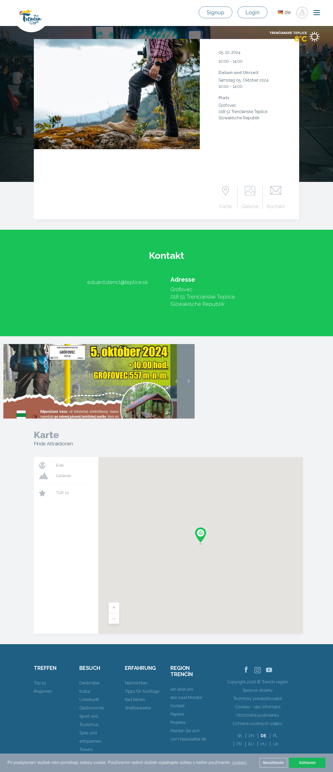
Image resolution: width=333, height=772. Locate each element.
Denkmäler (89, 683)
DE (263, 735)
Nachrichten (136, 683)
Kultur (84, 691)
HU (263, 744)
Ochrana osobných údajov (257, 723)
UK (276, 744)
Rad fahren (135, 699)
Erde (60, 465)
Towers (86, 749)
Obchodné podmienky (257, 715)
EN (251, 735)
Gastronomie (91, 707)
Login (252, 12)
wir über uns (181, 689)
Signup (215, 12)
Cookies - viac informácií (257, 706)
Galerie (250, 206)
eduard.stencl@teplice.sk (117, 282)
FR (239, 744)
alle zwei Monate (186, 697)
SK (239, 735)
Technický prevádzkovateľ (257, 698)
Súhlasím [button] (307, 763)
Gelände (63, 476)
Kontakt (276, 206)
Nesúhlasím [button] (273, 763)
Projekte (177, 722)
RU (251, 744)
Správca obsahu (257, 690)
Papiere (177, 714)
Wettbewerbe (138, 707)
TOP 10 (62, 493)
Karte (225, 206)
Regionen (43, 691)
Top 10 (40, 683)
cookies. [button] (239, 762)
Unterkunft (89, 699)
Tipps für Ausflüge (142, 691)
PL (275, 735)
